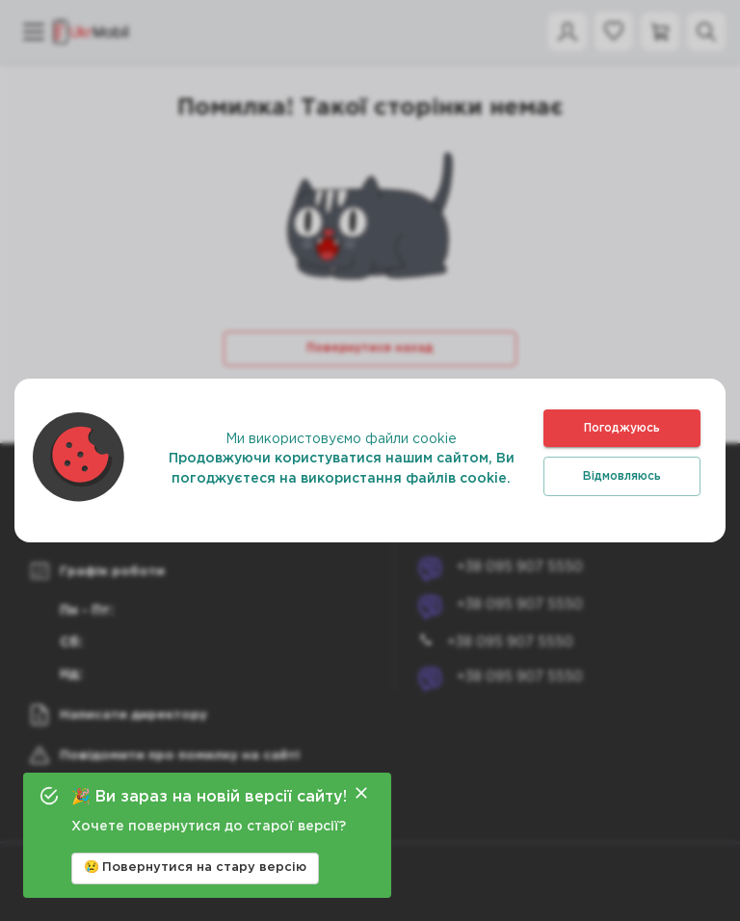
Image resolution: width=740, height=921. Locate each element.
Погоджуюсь (621, 428)
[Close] (361, 792)
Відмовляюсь (622, 476)
